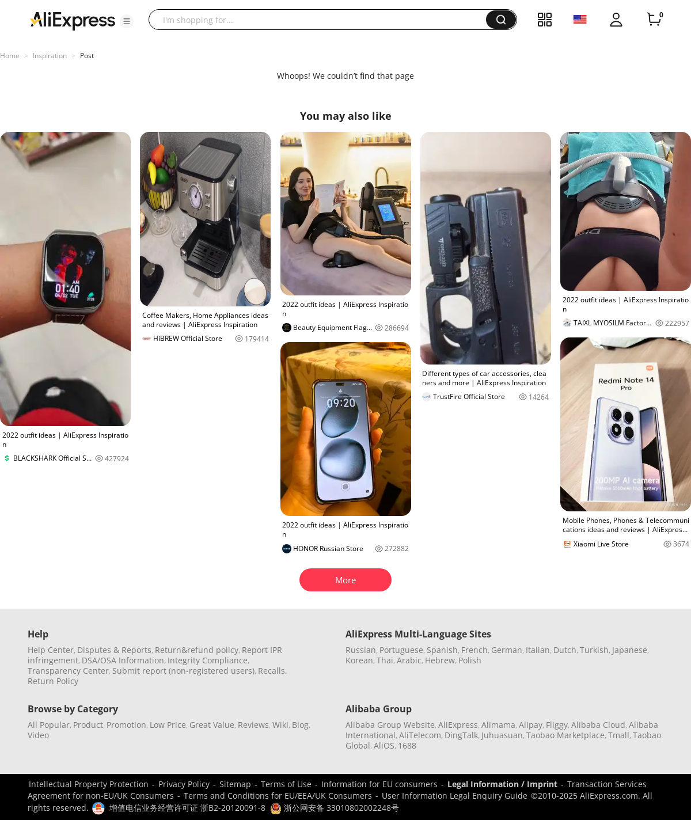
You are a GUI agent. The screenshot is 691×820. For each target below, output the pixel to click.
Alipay (530, 724)
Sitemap (235, 784)
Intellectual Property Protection (89, 784)
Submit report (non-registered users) (183, 670)
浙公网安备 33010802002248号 (334, 807)
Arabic (409, 660)
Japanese (629, 649)
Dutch (564, 649)
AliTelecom (420, 735)
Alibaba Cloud (598, 724)
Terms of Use (286, 784)
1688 (407, 745)
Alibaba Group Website (390, 724)
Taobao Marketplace (565, 735)
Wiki (280, 724)
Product (88, 724)
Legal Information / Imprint (502, 784)
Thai (385, 660)
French (474, 649)
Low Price (168, 724)
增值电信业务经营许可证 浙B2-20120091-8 (187, 807)
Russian (361, 649)
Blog (300, 724)
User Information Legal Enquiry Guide (454, 795)
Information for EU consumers (379, 784)
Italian (538, 649)
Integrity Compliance (208, 660)
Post (87, 55)
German (506, 649)
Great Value (211, 724)
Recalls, (272, 670)
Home (10, 55)
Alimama (498, 724)
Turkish (594, 649)
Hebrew (440, 660)
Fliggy (557, 724)
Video (38, 735)
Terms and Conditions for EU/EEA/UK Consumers (278, 795)
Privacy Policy (184, 784)
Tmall (618, 735)
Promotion (126, 724)
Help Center (51, 649)
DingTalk (461, 735)
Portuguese (401, 649)
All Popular (49, 724)
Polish (469, 660)
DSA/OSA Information (123, 660)
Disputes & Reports (114, 649)
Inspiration (50, 55)
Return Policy (53, 680)
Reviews (253, 724)
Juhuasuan (502, 735)
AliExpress (458, 724)
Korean (359, 660)
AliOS (384, 745)
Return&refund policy (196, 649)
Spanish (442, 649)
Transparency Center (68, 670)
